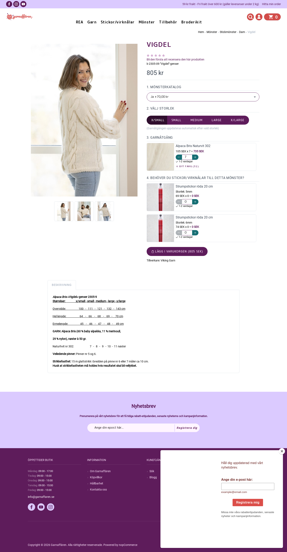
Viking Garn (168, 260)
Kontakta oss (98, 489)
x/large (237, 120)
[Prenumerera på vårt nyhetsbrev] (143, 427)
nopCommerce (128, 545)
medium (197, 120)
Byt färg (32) (187, 166)
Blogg (153, 477)
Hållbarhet (96, 483)
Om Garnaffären (100, 471)
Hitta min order (271, 4)
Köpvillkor (96, 477)
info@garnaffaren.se (41, 496)
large (217, 120)
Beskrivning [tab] (62, 284)
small (176, 120)
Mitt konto (215, 471)
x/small (158, 120)
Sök (151, 471)
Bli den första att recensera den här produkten (175, 59)
